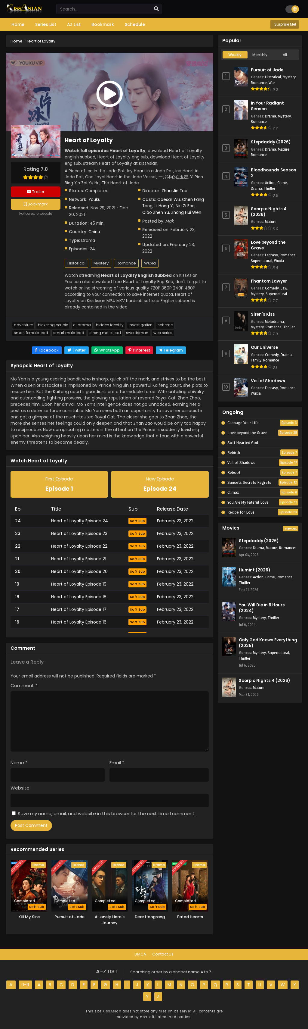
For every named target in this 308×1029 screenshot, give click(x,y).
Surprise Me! (284, 24)
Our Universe (264, 347)
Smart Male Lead (68, 332)
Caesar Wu (168, 199)
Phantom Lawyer (269, 281)
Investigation (140, 325)
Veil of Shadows (268, 381)
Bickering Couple (53, 325)
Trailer (36, 192)
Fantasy (271, 255)
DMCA (140, 954)
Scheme (165, 325)
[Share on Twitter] (76, 350)
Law (284, 288)
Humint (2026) (254, 570)
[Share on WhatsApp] (107, 350)
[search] (156, 9)
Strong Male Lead (105, 332)
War (272, 82)
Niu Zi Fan (185, 206)
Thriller (269, 188)
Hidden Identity (110, 325)
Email (116, 762)
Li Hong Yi (164, 206)
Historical (76, 263)
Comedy (272, 288)
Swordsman (137, 332)
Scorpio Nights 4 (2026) (264, 680)
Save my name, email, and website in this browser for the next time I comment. (107, 813)
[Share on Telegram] (171, 350)
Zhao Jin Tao (174, 191)
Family (256, 360)
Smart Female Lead (31, 332)
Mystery (101, 263)
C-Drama (82, 325)
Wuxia (150, 263)
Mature (283, 149)
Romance (126, 263)
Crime (282, 182)
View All (291, 528)
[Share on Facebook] (47, 350)
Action (270, 182)
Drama (270, 116)
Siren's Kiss (263, 314)
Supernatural (261, 260)
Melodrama (274, 321)
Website (20, 788)
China (94, 232)
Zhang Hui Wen (186, 212)
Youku (94, 199)
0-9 (25, 985)
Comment (24, 685)
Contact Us (163, 954)
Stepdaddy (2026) (271, 142)
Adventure (23, 325)
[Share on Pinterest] (139, 350)
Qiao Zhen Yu (155, 212)
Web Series (162, 332)
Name (19, 762)
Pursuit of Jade (267, 70)
